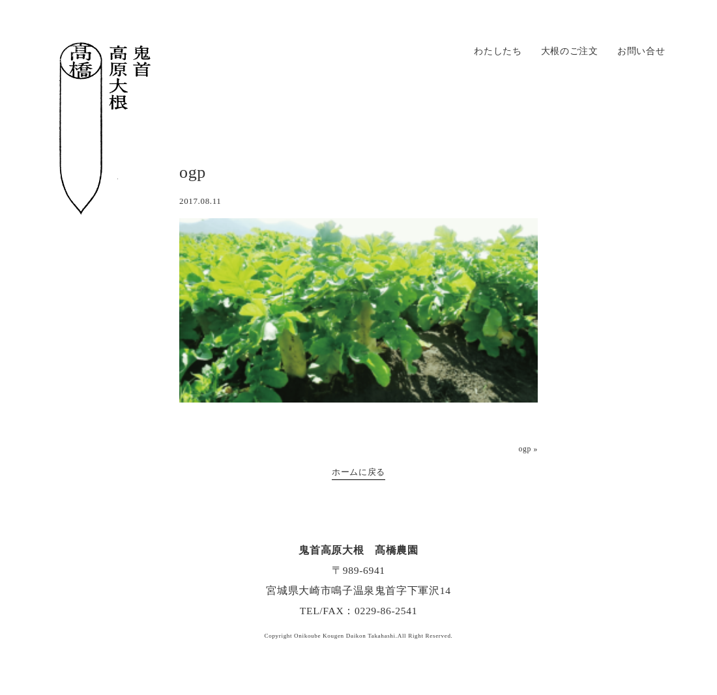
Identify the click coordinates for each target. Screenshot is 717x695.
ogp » (528, 449)
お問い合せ (641, 51)
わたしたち (497, 51)
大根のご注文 (569, 51)
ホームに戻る (358, 472)
